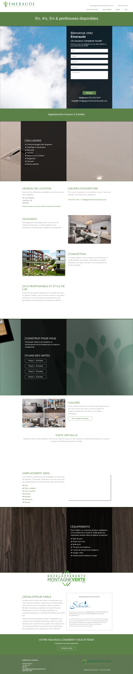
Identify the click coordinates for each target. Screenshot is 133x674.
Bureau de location (92, 9)
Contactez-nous (66, 648)
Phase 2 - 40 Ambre (35, 366)
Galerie (118, 9)
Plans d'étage (107, 9)
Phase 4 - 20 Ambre (35, 377)
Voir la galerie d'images (80, 418)
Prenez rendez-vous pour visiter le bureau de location (41, 206)
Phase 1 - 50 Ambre (35, 361)
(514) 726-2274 (94, 98)
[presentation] (86, 85)
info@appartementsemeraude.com (93, 101)
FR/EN (126, 9)
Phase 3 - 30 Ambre (35, 371)
